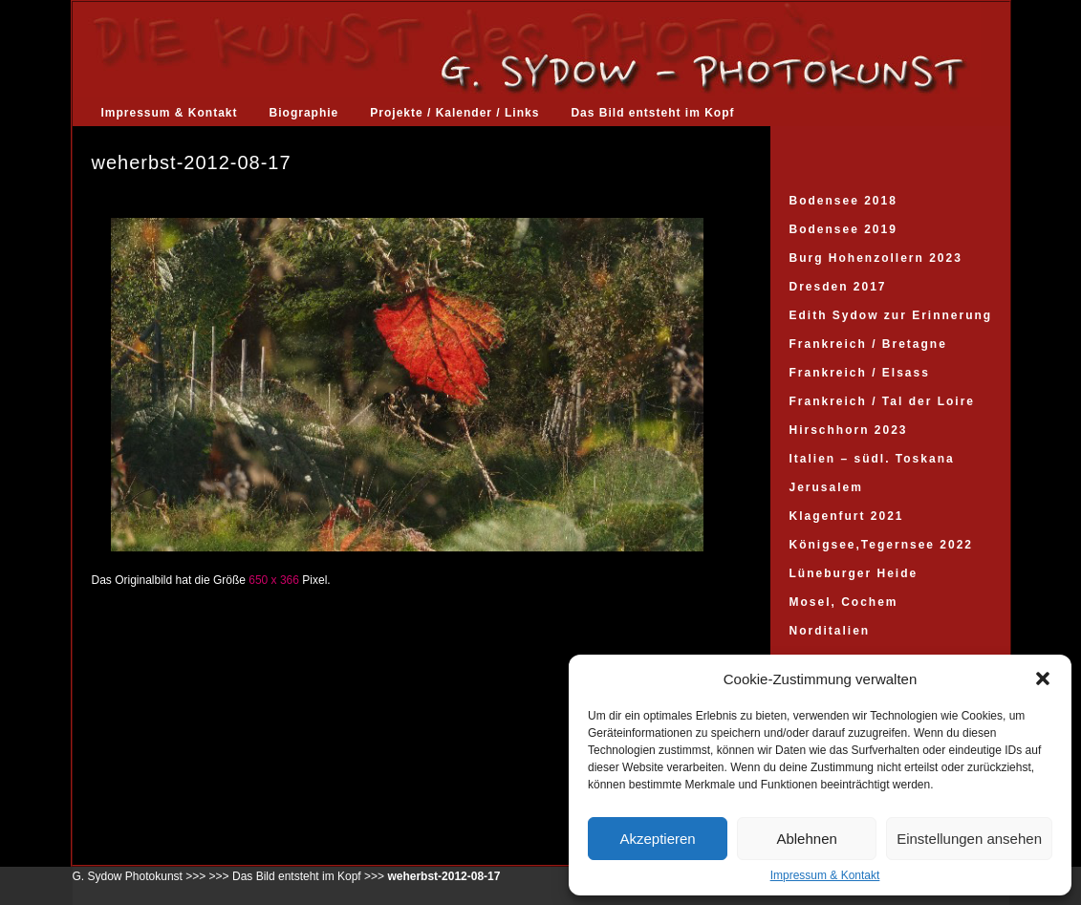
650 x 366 (274, 580)
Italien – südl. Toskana (872, 458)
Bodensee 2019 (843, 229)
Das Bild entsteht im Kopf (652, 112)
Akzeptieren (657, 838)
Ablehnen (806, 838)
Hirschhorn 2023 (848, 430)
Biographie (304, 112)
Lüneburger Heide (854, 573)
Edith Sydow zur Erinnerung (891, 315)
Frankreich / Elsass (859, 372)
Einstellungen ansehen (969, 838)
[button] (1042, 678)
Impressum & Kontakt (825, 875)
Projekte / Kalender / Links (454, 112)
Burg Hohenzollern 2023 (875, 258)
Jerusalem (826, 487)
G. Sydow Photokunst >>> (139, 876)
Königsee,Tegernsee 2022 (881, 544)
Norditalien (830, 630)
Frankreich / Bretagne (868, 344)
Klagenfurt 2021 (846, 516)
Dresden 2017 (838, 286)
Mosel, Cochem (843, 602)
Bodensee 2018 (843, 200)
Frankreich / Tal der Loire (882, 401)
